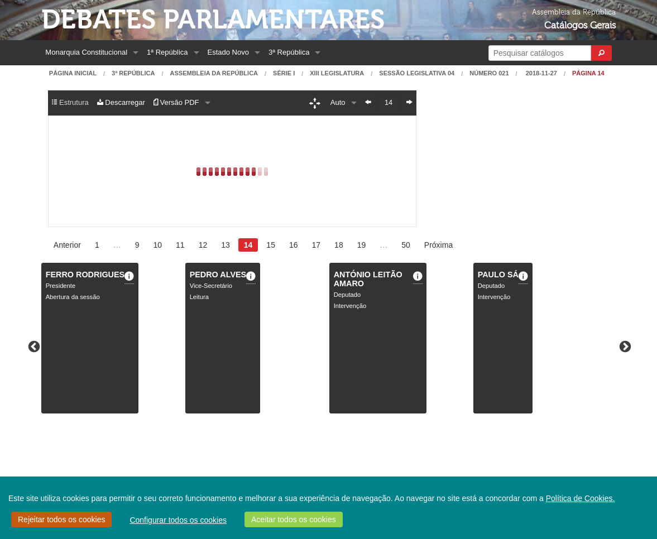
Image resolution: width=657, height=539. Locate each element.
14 (248, 244)
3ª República (288, 52)
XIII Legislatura (337, 73)
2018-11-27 (540, 73)
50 (405, 244)
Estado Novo (228, 52)
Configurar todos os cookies (178, 520)
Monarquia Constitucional (86, 52)
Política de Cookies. (580, 498)
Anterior (67, 244)
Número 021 (489, 73)
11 (180, 244)
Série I (284, 73)
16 (293, 244)
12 (203, 244)
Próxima (438, 244)
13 (225, 244)
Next (624, 346)
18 (338, 244)
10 (157, 244)
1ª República (167, 52)
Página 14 (588, 73)
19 (361, 244)
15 (270, 244)
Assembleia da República (214, 73)
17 (316, 244)
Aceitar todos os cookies (293, 519)
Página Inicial (73, 73)
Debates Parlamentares (213, 19)
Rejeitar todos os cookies (61, 519)
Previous (33, 346)
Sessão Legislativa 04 (416, 73)
